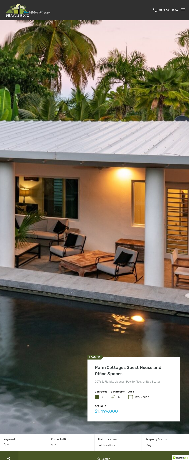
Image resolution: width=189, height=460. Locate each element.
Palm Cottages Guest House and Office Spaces (130, 370)
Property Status (156, 439)
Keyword (9, 439)
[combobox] (118, 446)
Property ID (58, 439)
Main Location (107, 439)
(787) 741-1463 (167, 10)
